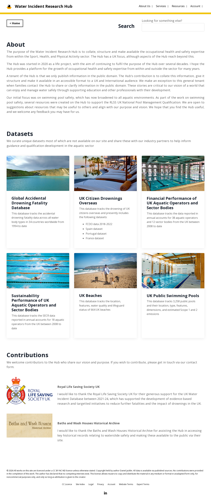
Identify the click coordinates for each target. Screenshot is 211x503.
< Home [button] (15, 23)
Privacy (100, 485)
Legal (91, 485)
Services (162, 6)
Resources (179, 6)
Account (196, 6)
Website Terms (126, 485)
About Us (146, 6)
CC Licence (67, 485)
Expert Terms (143, 485)
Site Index (80, 485)
